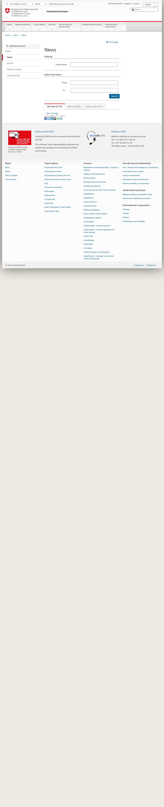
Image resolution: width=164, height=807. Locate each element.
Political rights (89, 703)
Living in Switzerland (131, 700)
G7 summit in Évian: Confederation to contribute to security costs (78, 370)
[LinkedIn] (51, 643)
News (9, 27)
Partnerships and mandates (134, 746)
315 (102, 112)
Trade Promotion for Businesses (96, 777)
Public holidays (11, 700)
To (65, 90)
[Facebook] (45, 643)
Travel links (48, 728)
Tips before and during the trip (57, 700)
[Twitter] (48, 643)
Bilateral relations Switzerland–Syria (137, 719)
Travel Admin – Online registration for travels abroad (99, 755)
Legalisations (89, 719)
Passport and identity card (94, 699)
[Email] (61, 643)
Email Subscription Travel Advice (57, 732)
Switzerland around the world (61, 4)
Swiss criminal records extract (95, 738)
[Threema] (55, 643)
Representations (23, 27)
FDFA (37, 4)
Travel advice (39, 27)
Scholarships (89, 746)
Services (52, 27)
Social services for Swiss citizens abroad (99, 715)
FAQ (46, 708)
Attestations (88, 722)
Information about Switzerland (135, 704)
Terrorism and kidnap (53, 712)
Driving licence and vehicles (95, 707)
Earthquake (49, 716)
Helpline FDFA (118, 656)
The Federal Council (18, 4)
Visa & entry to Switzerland (69, 27)
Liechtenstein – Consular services (97, 750)
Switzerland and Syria (92, 27)
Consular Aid (49, 724)
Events (7, 696)
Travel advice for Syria (53, 692)
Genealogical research (93, 742)
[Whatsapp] (58, 643)
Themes (126, 738)
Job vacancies (10, 704)
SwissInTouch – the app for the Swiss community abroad (99, 782)
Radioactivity (49, 720)
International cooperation (115, 27)
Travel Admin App (51, 736)
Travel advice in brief (52, 696)
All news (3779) (53, 106)
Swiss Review (89, 765)
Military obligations (92, 734)
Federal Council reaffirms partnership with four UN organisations (78, 586)
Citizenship (88, 769)
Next (109, 112)
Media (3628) (74, 106)
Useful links (88, 761)
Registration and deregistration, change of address (101, 693)
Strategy (126, 734)
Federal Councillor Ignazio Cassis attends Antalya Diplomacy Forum (79, 121)
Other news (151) (94, 106)
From (64, 82)
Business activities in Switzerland (136, 708)
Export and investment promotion (137, 723)
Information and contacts (133, 696)
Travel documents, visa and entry (57, 704)
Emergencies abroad (92, 711)
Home (7, 35)
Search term (61, 64)
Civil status (88, 773)
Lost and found (90, 730)
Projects (126, 742)
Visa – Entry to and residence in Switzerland (140, 692)
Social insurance (90, 726)
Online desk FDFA (44, 656)
